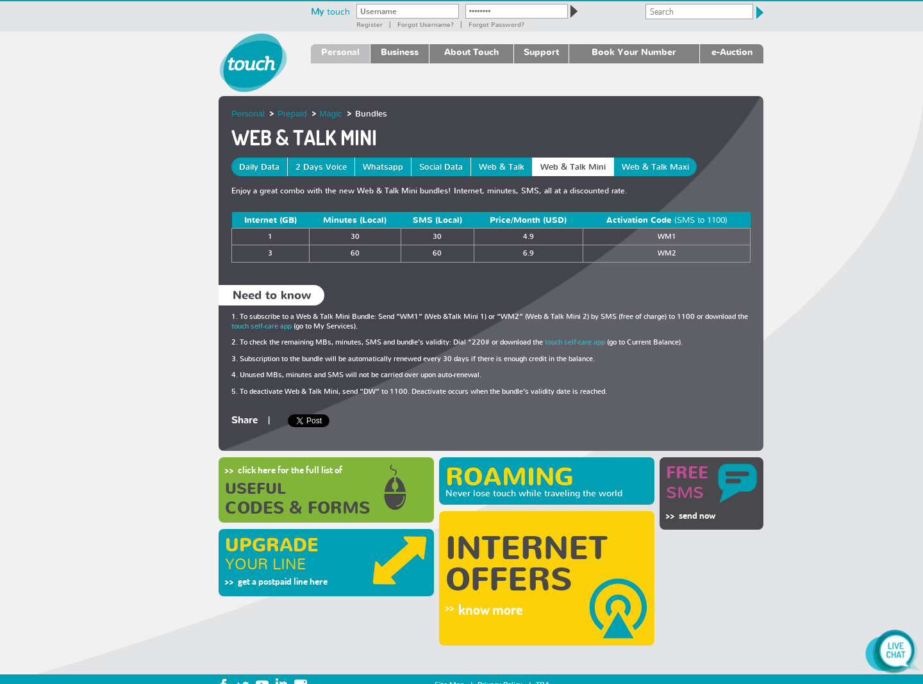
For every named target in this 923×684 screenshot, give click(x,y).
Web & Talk (501, 167)
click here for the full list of (290, 470)
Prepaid (292, 113)
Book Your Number (634, 51)
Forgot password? (496, 24)
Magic (331, 113)
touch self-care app (261, 326)
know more (490, 609)
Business (400, 51)
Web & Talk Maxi (655, 167)
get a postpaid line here (283, 581)
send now (697, 515)
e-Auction (732, 51)
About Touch (471, 51)
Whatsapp (383, 167)
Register (369, 24)
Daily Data (259, 167)
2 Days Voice (321, 167)
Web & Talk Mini (573, 167)
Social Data (441, 167)
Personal (340, 51)
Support (541, 51)
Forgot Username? (425, 24)
